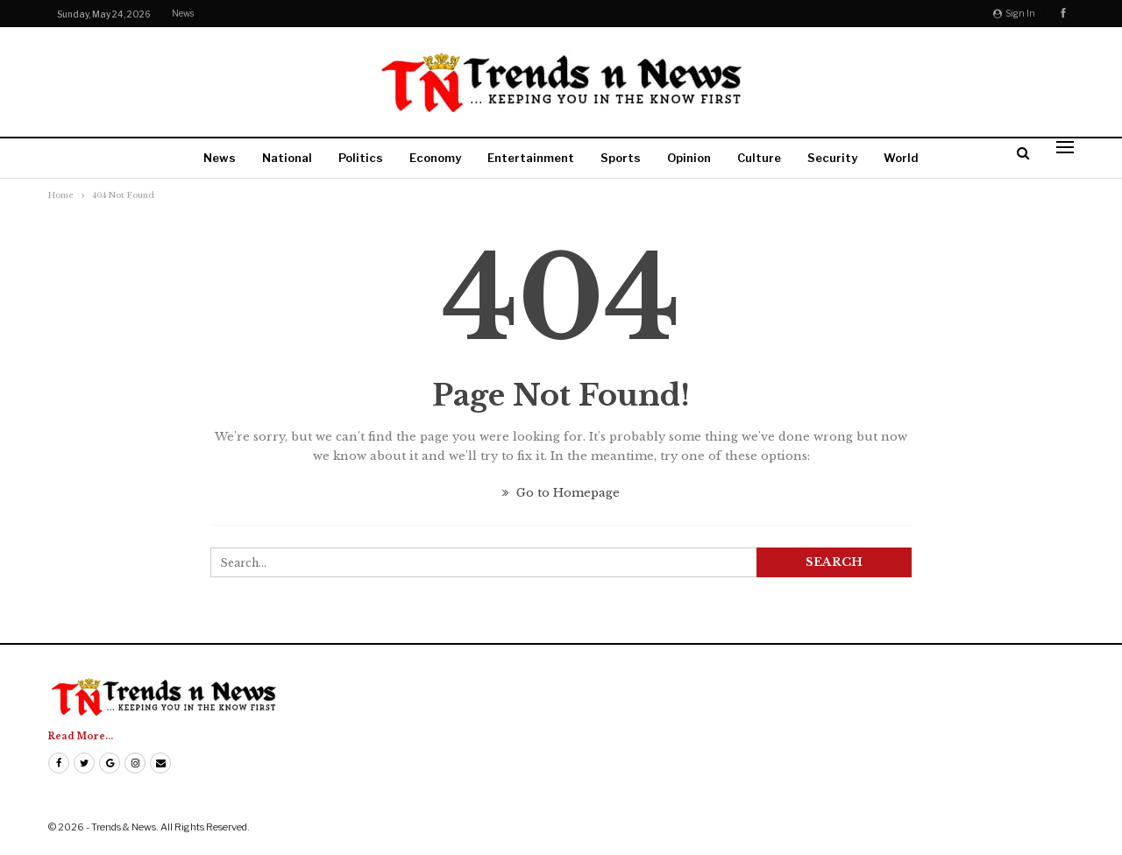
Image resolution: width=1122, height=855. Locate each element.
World (901, 158)
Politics (360, 158)
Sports (620, 158)
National (287, 158)
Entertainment (530, 158)
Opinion (689, 158)
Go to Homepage (561, 492)
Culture (759, 158)
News (183, 13)
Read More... (80, 736)
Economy (435, 158)
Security (832, 158)
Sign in (1014, 13)
